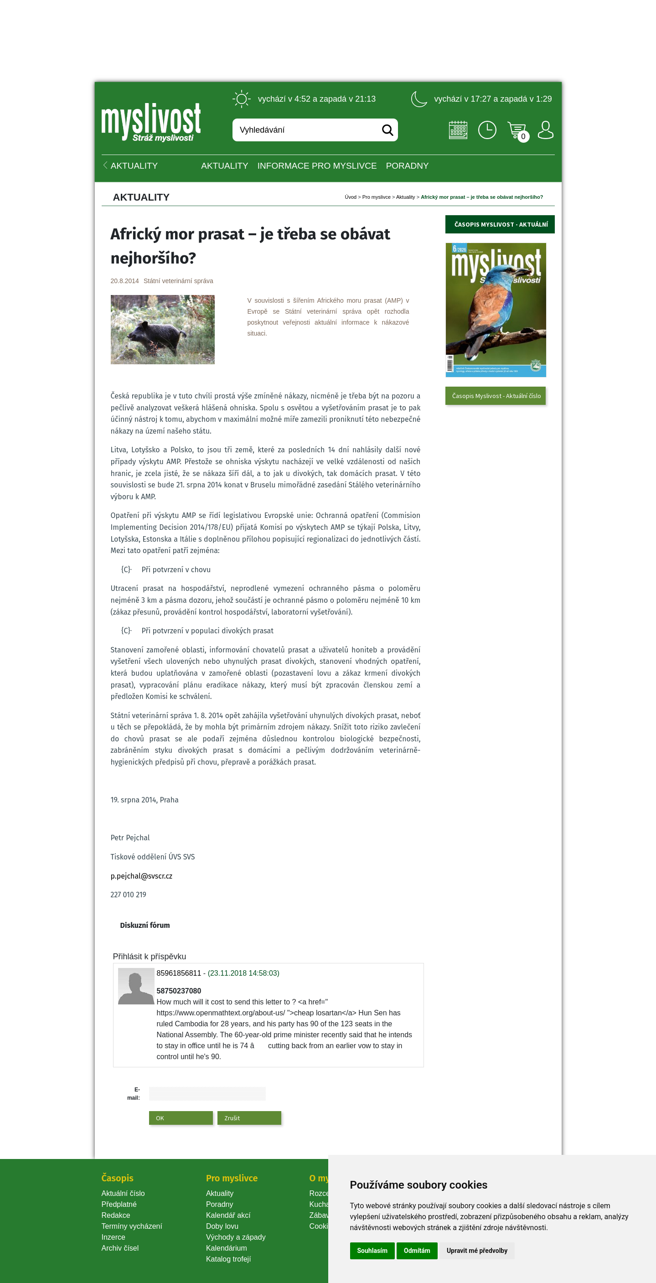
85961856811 (179, 973)
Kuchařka (325, 1204)
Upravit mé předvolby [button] (477, 1250)
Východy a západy (236, 1237)
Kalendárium (226, 1248)
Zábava (322, 1215)
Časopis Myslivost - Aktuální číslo (496, 396)
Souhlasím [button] (372, 1250)
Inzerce (113, 1237)
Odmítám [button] (417, 1250)
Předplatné (119, 1204)
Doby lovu (222, 1226)
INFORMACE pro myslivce (317, 166)
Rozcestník (328, 1193)
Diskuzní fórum (145, 925)
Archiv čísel (120, 1248)
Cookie (323, 1226)
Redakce (116, 1215)
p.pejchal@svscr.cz (142, 876)
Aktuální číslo (123, 1193)
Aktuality (224, 166)
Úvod (350, 197)
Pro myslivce (376, 197)
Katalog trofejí (228, 1259)
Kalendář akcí (228, 1215)
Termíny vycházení (132, 1226)
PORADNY (407, 166)
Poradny (219, 1204)
